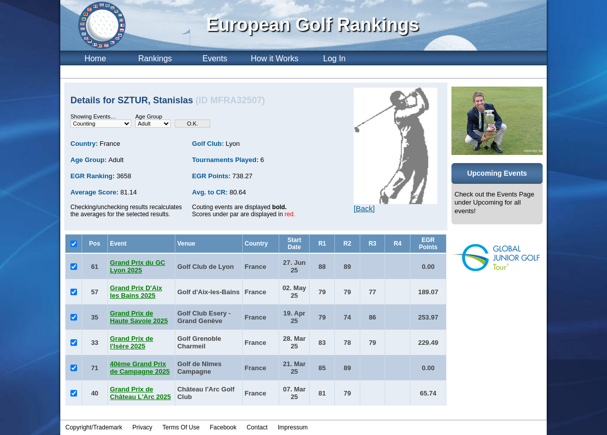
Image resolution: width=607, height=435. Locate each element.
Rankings (155, 58)
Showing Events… (93, 116)
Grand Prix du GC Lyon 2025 (137, 266)
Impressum (293, 427)
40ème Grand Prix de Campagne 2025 (140, 367)
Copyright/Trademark (93, 427)
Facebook (223, 427)
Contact (257, 427)
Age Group (148, 116)
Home (95, 58)
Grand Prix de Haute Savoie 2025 (139, 317)
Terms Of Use (181, 427)
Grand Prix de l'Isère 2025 (131, 342)
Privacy (142, 427)
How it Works (274, 58)
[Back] (364, 208)
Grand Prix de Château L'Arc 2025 (140, 393)
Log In (334, 58)
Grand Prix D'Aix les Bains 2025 (136, 291)
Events (215, 58)
